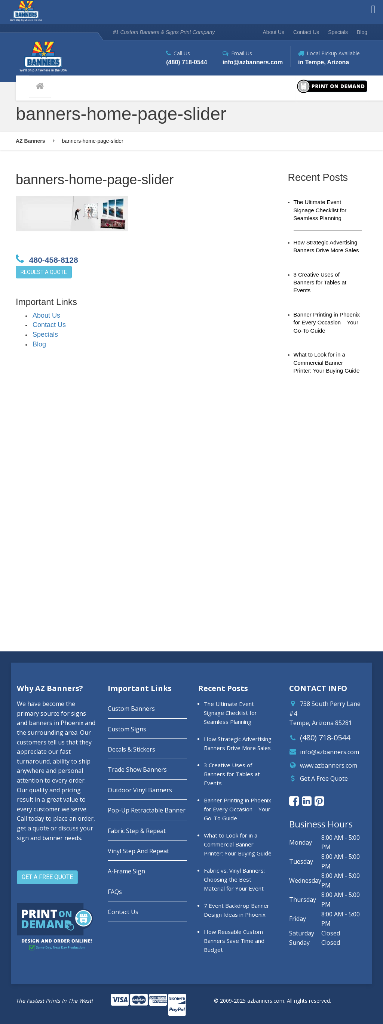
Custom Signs (127, 729)
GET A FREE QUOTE (47, 876)
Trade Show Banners (137, 769)
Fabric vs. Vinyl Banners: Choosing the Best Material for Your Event (234, 879)
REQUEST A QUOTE (44, 272)
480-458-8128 (47, 259)
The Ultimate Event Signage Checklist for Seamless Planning (320, 210)
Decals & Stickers (131, 749)
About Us (274, 32)
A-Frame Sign (126, 871)
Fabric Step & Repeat (137, 831)
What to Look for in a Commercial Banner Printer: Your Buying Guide (327, 362)
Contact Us (306, 32)
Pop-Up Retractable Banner (147, 810)
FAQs (115, 892)
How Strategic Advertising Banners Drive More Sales (326, 246)
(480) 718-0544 (325, 737)
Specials (338, 32)
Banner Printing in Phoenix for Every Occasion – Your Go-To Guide (327, 322)
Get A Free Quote (324, 778)
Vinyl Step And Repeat (138, 851)
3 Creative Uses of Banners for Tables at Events (320, 282)
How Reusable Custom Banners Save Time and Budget (234, 940)
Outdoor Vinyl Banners (140, 790)
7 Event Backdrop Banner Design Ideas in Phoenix (236, 910)
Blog (362, 32)
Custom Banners (131, 708)
